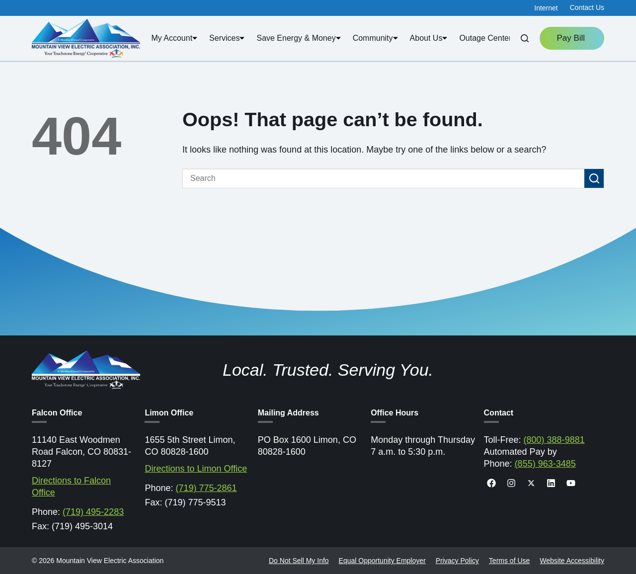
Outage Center (487, 38)
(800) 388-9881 (554, 440)
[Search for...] (383, 178)
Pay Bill (571, 38)
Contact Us (587, 7)
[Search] (525, 38)
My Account (174, 38)
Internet (545, 8)
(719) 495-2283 (93, 512)
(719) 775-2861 (206, 488)
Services (226, 38)
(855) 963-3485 (545, 464)
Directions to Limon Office (196, 469)
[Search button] (594, 178)
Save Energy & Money (298, 38)
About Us (429, 38)
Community (375, 38)
